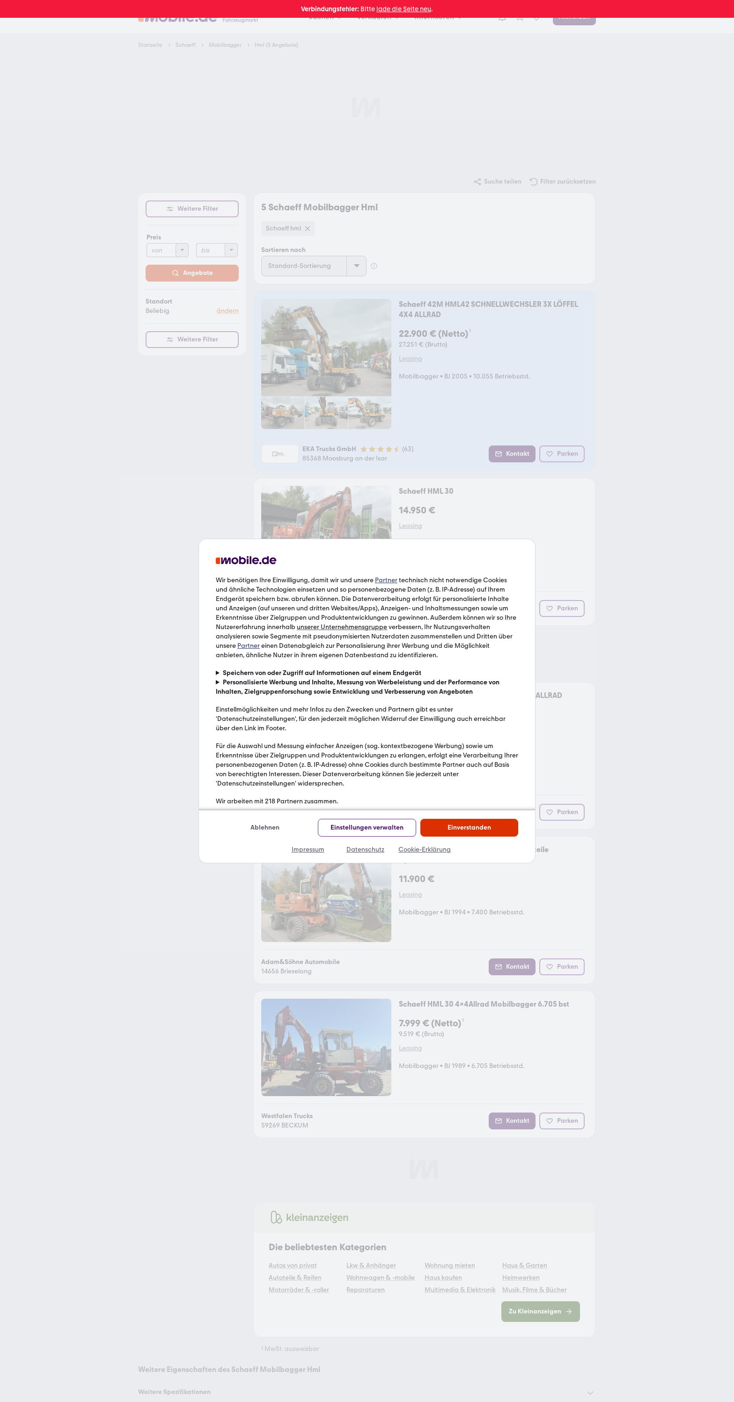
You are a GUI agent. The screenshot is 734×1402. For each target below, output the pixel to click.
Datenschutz (365, 849)
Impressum (308, 849)
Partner (386, 580)
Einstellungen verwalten (367, 827)
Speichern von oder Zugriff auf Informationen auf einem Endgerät (322, 673)
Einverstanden (469, 827)
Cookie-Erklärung (424, 849)
